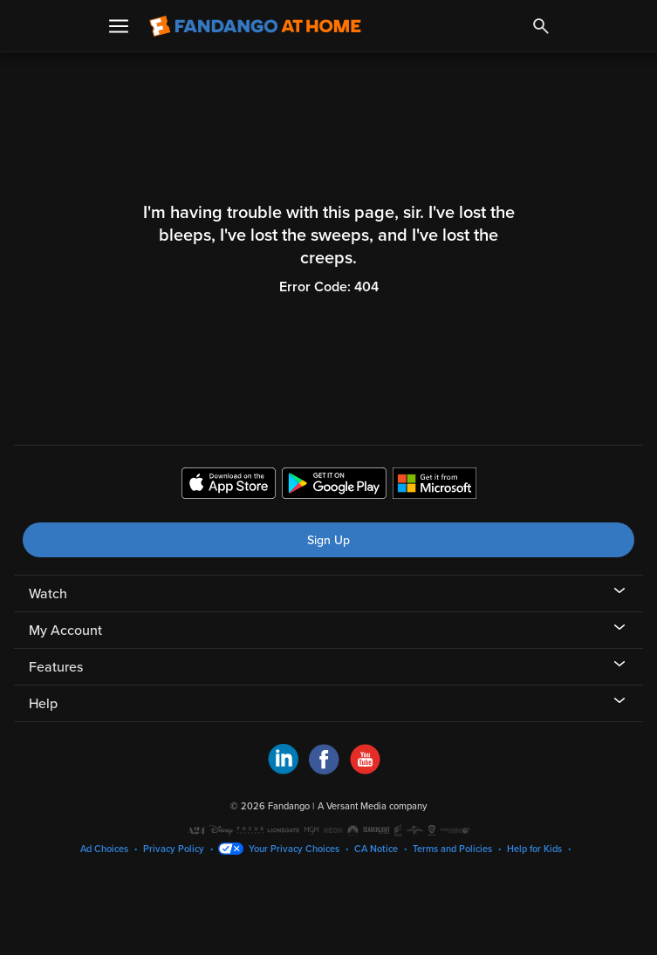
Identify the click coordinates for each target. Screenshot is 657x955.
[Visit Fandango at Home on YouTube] (365, 770)
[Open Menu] (118, 26)
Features (56, 667)
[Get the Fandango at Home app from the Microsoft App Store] (434, 486)
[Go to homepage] (255, 26)
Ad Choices (104, 849)
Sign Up (328, 540)
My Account (65, 630)
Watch (48, 594)
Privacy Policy (173, 849)
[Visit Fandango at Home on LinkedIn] (283, 770)
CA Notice (376, 849)
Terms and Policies (452, 849)
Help (43, 704)
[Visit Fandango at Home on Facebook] (324, 770)
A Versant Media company (372, 806)
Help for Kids (534, 849)
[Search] (541, 26)
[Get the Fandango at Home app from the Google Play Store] (334, 486)
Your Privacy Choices (294, 849)
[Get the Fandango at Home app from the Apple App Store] (229, 486)
